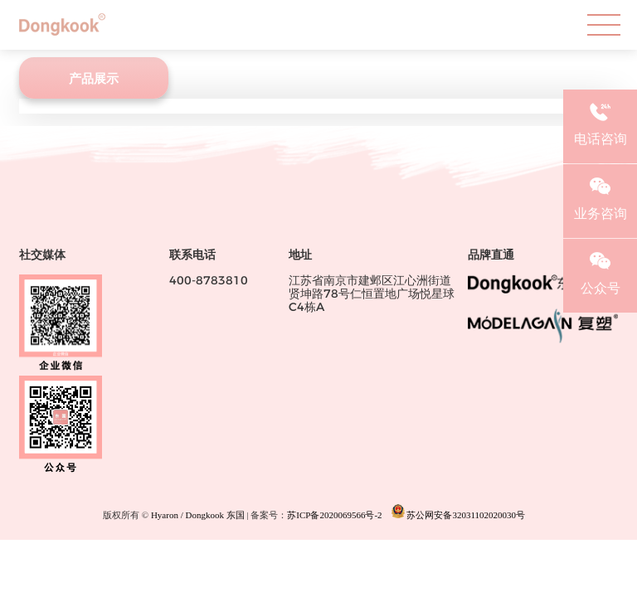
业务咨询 (600, 196)
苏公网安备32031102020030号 (458, 512)
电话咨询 (600, 122)
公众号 (600, 271)
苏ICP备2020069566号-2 (334, 515)
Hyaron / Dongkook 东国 (198, 515)
